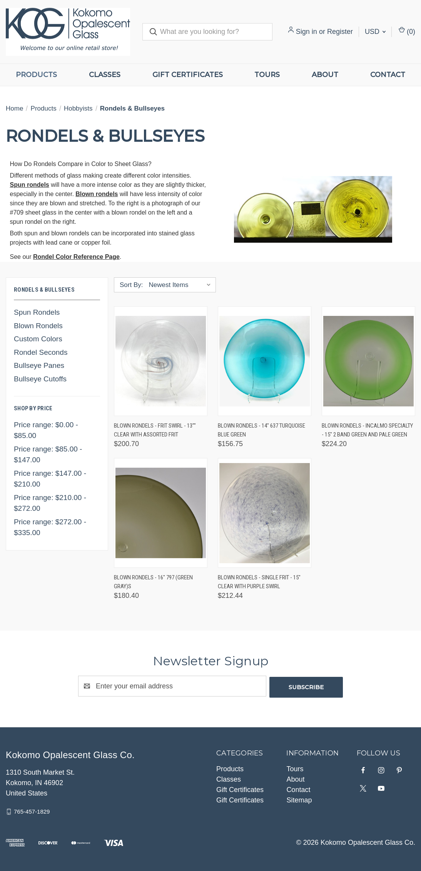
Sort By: (131, 285)
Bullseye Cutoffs (40, 379)
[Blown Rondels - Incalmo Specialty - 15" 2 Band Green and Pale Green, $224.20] (368, 361)
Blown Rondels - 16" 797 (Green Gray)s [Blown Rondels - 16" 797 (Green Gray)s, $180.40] (153, 582)
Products (36, 74)
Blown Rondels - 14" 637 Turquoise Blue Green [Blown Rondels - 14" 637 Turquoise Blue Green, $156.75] (261, 430)
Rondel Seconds (40, 352)
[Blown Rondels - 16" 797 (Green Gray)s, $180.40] (160, 513)
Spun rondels (29, 184)
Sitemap (299, 799)
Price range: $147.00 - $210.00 (50, 478)
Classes (104, 74)
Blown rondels (96, 194)
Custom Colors (38, 339)
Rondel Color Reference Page (76, 256)
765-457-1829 (32, 810)
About (325, 74)
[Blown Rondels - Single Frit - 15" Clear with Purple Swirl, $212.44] (264, 513)
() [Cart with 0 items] (407, 31)
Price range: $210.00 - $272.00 (50, 503)
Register (340, 31)
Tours (267, 74)
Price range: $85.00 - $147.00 (48, 454)
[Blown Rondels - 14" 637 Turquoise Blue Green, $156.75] (264, 361)
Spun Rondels (37, 312)
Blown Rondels (38, 326)
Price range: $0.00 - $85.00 (46, 430)
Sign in (306, 31)
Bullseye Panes (39, 365)
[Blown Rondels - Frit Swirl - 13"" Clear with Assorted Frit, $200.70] (160, 361)
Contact (298, 788)
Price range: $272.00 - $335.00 (50, 527)
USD (375, 31)
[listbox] (181, 285)
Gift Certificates (187, 74)
